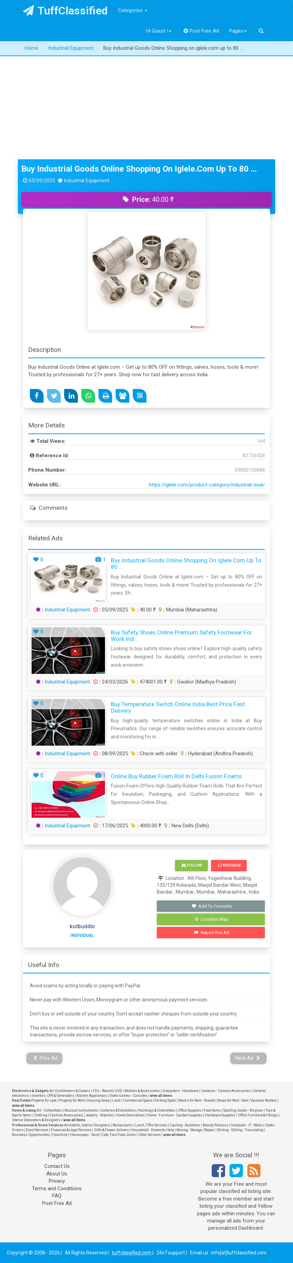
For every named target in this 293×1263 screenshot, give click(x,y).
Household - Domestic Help (152, 1130)
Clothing (40, 1115)
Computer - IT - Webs (246, 1125)
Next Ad (247, 1058)
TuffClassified (65, 10)
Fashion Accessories (66, 1115)
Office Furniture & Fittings (258, 1115)
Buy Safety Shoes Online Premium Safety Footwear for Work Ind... (181, 635)
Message (229, 865)
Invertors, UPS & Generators (53, 1096)
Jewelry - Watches (99, 1115)
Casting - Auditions (185, 1125)
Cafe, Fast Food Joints (118, 1135)
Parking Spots (165, 1100)
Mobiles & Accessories (142, 1091)
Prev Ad (45, 1058)
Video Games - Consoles (128, 1096)
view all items (161, 1096)
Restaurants (122, 1125)
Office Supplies (189, 1110)
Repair (209, 1130)
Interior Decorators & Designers (36, 1120)
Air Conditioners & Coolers (69, 1091)
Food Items (212, 1110)
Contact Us (57, 1166)
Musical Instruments (81, 1110)
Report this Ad (211, 932)
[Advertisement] (146, 108)
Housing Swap (98, 1100)
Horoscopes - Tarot (84, 1135)
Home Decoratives (130, 1115)
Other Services (149, 1135)
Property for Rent (71, 1100)
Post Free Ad (201, 31)
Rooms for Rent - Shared (196, 1100)
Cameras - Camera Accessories (226, 1091)
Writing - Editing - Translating (240, 1130)
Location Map (211, 919)
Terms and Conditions (57, 1188)
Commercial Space (137, 1100)
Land (116, 1100)
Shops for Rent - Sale (232, 1100)
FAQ (56, 1196)
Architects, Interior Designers (87, 1125)
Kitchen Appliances (92, 1096)
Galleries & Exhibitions (118, 1110)
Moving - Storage (189, 1130)
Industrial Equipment (67, 610)
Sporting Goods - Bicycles (243, 1110)
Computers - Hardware (180, 1091)
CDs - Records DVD (107, 1091)
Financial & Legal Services (71, 1130)
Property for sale (44, 1100)
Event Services (37, 1130)
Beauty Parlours (215, 1125)
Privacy (57, 1181)
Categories (133, 10)
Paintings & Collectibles (156, 1110)
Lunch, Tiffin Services (150, 1125)
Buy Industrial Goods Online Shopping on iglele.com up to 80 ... (139, 168)
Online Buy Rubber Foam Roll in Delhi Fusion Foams (176, 776)
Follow (192, 865)
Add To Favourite (211, 906)
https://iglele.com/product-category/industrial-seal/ (207, 485)
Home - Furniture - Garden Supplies (174, 1115)
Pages (238, 31)
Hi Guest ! (159, 31)
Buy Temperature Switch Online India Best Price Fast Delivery (178, 707)
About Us (56, 1174)
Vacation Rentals (263, 1100)
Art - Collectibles (49, 1110)
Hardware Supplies (220, 1115)
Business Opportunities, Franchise (40, 1135)
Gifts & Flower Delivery (111, 1130)
